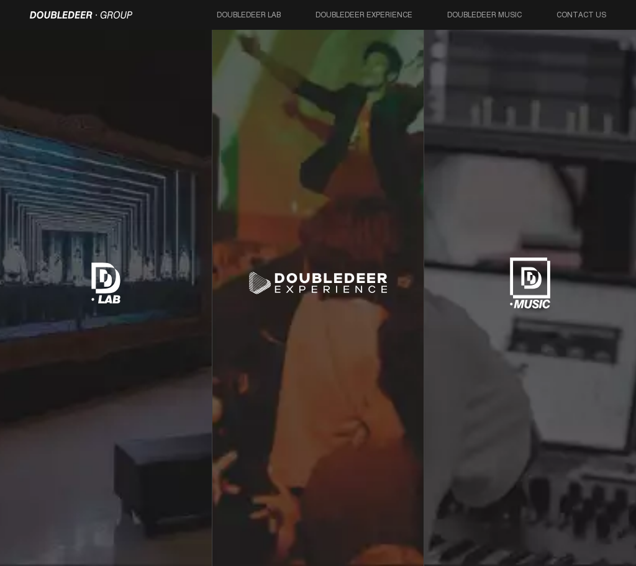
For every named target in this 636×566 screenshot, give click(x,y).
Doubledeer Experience (364, 14)
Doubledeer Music (484, 14)
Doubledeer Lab (249, 14)
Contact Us (581, 14)
